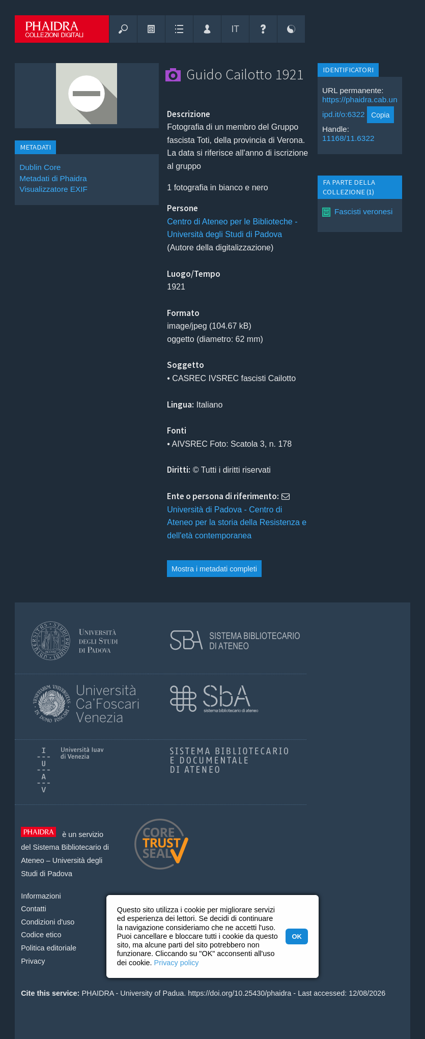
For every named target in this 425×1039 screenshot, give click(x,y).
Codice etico (41, 935)
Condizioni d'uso (47, 922)
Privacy (33, 961)
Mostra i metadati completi (214, 569)
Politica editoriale (48, 948)
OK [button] (296, 936)
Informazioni (41, 896)
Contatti (33, 909)
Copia (380, 115)
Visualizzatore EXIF (53, 189)
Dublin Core (40, 167)
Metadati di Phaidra (53, 178)
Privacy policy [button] (176, 963)
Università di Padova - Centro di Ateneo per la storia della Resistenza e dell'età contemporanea (236, 522)
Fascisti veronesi (363, 211)
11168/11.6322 (348, 138)
